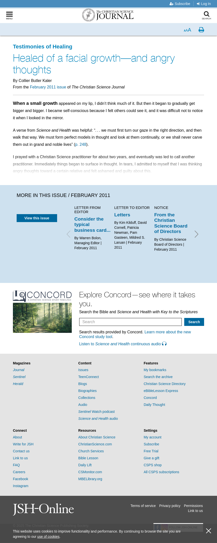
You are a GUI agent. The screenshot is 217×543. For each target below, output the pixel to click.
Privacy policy (170, 506)
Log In (204, 4)
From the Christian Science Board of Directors (170, 223)
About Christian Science (96, 437)
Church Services (91, 451)
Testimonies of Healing (42, 46)
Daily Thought (154, 405)
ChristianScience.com (95, 444)
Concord (150, 398)
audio (98, 419)
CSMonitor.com (90, 472)
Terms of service (143, 506)
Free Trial (151, 451)
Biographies (87, 391)
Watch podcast (96, 412)
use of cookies (48, 537)
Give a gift (151, 458)
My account (153, 437)
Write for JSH (23, 444)
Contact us (21, 451)
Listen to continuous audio (123, 344)
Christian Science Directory (165, 384)
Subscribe (180, 4)
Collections (86, 398)
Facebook (20, 479)
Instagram (20, 486)
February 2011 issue (48, 87)
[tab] (43, 363)
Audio (82, 405)
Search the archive (158, 377)
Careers (19, 472)
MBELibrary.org (90, 479)
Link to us (20, 458)
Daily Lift (85, 465)
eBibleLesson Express (161, 391)
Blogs (82, 384)
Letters (122, 214)
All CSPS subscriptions (161, 472)
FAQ (16, 465)
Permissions (193, 506)
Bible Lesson (88, 458)
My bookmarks (155, 370)
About (17, 437)
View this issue (36, 218)
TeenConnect (88, 377)
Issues (83, 370)
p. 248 (80, 144)
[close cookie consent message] (209, 531)
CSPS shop (153, 465)
